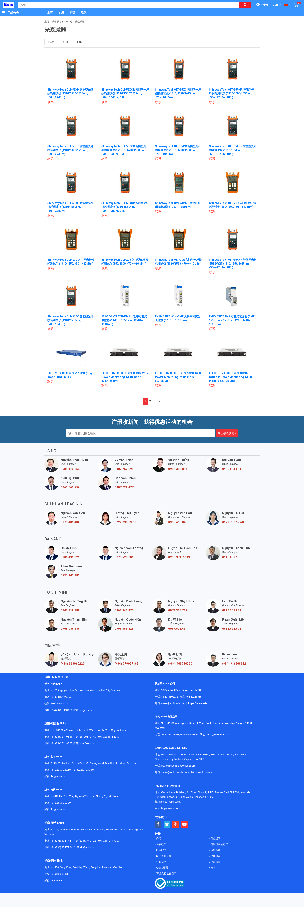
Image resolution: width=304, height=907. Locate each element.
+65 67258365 (193, 696)
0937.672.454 (177, 628)
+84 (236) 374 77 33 (109, 840)
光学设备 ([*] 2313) (62, 21)
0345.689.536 (231, 557)
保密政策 (161, 844)
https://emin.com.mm (218, 734)
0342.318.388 (70, 610)
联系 (83, 12)
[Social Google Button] (175, 824)
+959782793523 (170, 734)
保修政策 (215, 856)
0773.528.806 (124, 557)
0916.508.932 (231, 610)
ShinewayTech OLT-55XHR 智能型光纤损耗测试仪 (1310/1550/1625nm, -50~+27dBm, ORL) (232, 263)
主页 (50, 12)
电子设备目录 (163, 856)
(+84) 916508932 (234, 663)
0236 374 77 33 (179, 557)
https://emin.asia (197, 703)
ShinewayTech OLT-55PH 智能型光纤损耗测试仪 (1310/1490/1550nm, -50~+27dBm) (70, 150)
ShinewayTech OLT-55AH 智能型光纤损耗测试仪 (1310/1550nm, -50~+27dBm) (70, 206)
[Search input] (126, 5)
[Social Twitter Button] (167, 824)
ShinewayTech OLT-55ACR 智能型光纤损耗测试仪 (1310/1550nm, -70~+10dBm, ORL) (125, 206)
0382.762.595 (124, 469)
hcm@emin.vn (87, 743)
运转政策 (215, 850)
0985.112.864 (70, 469)
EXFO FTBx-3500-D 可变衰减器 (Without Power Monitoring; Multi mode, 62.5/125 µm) (230, 377)
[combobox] (126, 5)
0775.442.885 (70, 575)
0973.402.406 (70, 522)
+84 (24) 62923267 (61, 696)
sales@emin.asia (170, 703)
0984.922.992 (231, 628)
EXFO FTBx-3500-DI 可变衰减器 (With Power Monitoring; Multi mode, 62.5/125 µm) (124, 377)
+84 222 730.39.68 (61, 769)
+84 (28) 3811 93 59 (85, 736)
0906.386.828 (124, 628)
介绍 (61, 12)
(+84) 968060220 (73, 663)
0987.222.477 (124, 487)
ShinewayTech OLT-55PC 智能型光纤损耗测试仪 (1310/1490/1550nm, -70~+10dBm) (178, 150)
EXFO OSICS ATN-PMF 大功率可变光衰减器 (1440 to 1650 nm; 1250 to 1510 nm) (124, 320)
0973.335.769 (177, 610)
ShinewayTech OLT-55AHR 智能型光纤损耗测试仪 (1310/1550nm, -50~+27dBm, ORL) (232, 150)
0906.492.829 (70, 557)
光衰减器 (80, 21)
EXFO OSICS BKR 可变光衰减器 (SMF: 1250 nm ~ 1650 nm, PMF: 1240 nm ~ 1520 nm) (232, 320)
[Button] (3, 13)
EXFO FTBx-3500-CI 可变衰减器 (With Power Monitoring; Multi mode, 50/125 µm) (178, 377)
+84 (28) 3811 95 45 (61, 743)
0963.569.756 (70, 487)
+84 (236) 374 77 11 (61, 840)
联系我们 (161, 850)
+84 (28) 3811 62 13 (109, 736)
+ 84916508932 (169, 696)
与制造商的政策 (219, 844)
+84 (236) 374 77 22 (85, 840)
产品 (72, 12)
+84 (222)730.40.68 (83, 769)
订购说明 (161, 861)
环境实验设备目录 (166, 873)
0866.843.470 (124, 610)
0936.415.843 (177, 522)
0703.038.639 (70, 628)
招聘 (213, 867)
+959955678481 (189, 734)
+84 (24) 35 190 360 (61, 710)
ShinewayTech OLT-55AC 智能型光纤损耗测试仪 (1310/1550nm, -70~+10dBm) (70, 320)
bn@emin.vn (58, 776)
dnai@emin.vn (58, 880)
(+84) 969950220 (180, 663)
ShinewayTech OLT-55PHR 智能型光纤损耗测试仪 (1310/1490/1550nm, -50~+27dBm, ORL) (231, 93)
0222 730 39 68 (125, 522)
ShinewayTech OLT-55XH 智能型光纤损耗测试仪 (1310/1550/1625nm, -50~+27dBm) (70, 93)
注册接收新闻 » (227, 433)
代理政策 (215, 861)
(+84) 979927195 (126, 663)
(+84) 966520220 (60, 703)
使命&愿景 (162, 867)
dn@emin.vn (87, 847)
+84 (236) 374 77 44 (61, 847)
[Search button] (245, 5)
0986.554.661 (231, 469)
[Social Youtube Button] (184, 824)
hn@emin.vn (86, 710)
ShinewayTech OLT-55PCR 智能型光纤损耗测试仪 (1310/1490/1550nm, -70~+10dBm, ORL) (123, 150)
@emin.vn (59, 809)
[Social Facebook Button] (158, 824)
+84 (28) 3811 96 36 (61, 736)
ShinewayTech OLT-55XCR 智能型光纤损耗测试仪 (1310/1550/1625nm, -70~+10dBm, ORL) (125, 93)
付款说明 (215, 838)
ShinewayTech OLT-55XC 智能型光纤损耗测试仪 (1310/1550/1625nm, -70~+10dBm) (178, 93)
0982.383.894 (177, 469)
